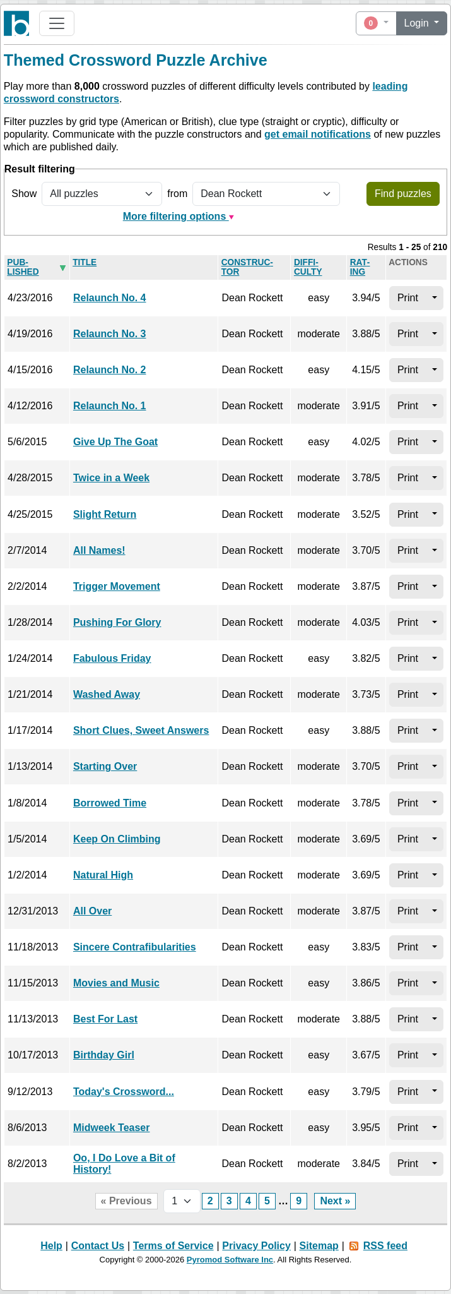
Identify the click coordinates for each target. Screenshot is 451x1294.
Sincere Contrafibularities (134, 947)
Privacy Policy (256, 1245)
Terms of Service (173, 1245)
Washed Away (106, 694)
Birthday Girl (103, 1055)
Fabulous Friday (112, 658)
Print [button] (407, 297)
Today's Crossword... (123, 1091)
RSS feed (385, 1245)
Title (85, 262)
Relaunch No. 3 (109, 333)
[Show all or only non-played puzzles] (102, 194)
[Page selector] (182, 1201)
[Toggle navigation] (56, 23)
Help (51, 1245)
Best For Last (105, 1019)
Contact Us (97, 1245)
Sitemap (319, 1245)
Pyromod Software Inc (230, 1259)
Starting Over (105, 766)
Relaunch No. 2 (109, 369)
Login (418, 23)
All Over (92, 911)
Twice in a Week (111, 477)
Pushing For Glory (117, 622)
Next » (335, 1200)
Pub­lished (22, 267)
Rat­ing (360, 267)
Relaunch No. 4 (109, 297)
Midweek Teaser (111, 1127)
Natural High (103, 875)
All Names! (99, 550)
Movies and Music (116, 983)
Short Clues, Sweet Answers (141, 730)
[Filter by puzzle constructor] (266, 194)
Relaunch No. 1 (109, 405)
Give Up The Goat (115, 441)
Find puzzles (403, 193)
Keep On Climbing (117, 839)
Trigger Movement (116, 586)
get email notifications (317, 134)
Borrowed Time (109, 803)
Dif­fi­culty (308, 267)
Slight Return (104, 514)
